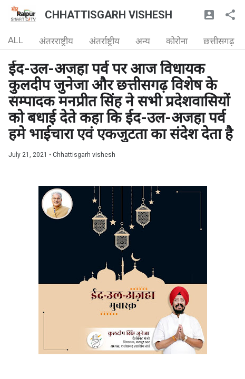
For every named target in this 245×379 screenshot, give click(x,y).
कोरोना (177, 41)
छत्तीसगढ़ (218, 41)
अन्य (142, 41)
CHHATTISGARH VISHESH (108, 14)
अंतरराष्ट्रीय (56, 41)
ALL (15, 40)
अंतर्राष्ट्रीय (104, 41)
